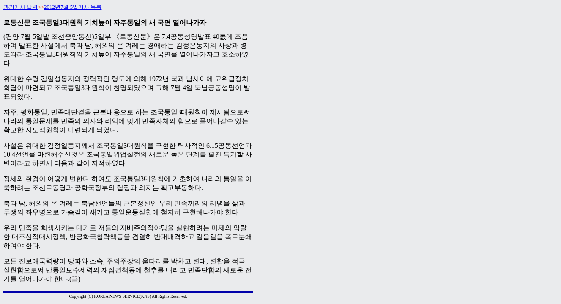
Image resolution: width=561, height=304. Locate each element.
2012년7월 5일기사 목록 (73, 7)
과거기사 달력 (20, 7)
